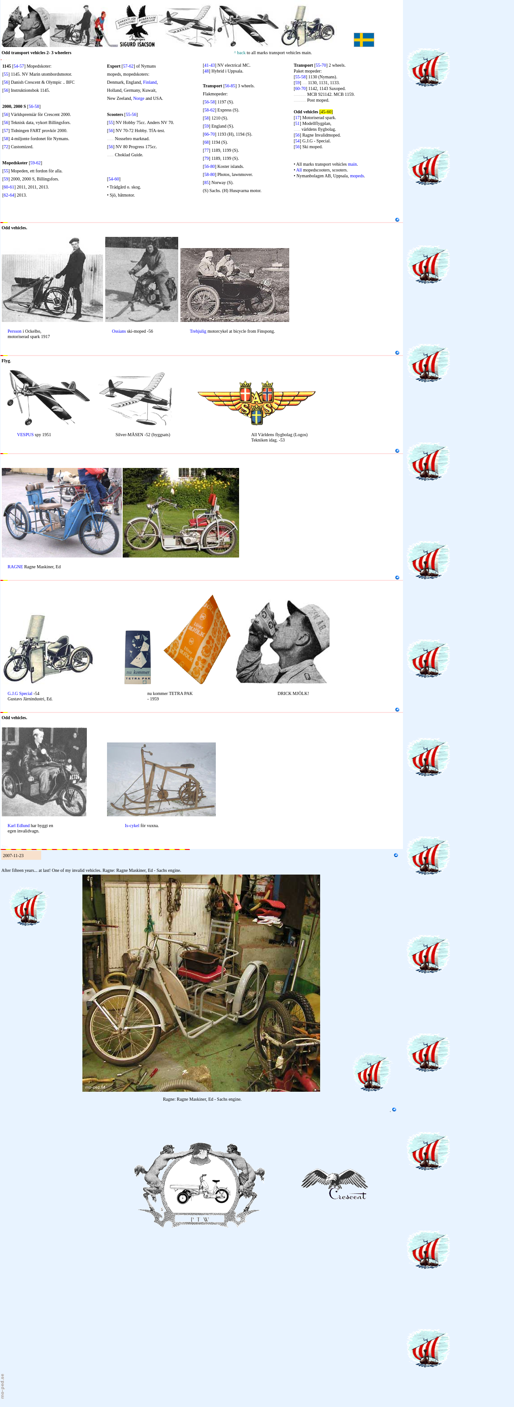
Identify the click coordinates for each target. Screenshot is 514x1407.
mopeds (357, 175)
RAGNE (15, 566)
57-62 (128, 66)
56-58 (34, 106)
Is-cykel (132, 825)
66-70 (209, 134)
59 (6, 178)
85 (206, 182)
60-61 (9, 186)
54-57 (18, 66)
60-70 (300, 88)
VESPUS (25, 434)
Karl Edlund (19, 825)
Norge (139, 98)
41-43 (209, 65)
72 (6, 146)
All (299, 169)
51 (297, 123)
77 (206, 150)
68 (206, 142)
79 (206, 158)
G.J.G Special (20, 693)
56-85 (230, 85)
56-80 (209, 166)
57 (6, 130)
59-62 (35, 162)
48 (206, 71)
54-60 (113, 178)
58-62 (209, 109)
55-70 (321, 65)
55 (6, 74)
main (352, 164)
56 (6, 82)
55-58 (300, 76)
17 (297, 117)
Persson (14, 331)
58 (6, 138)
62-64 (9, 195)
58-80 (209, 174)
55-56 (131, 114)
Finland (150, 82)
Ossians (119, 331)
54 (297, 140)
